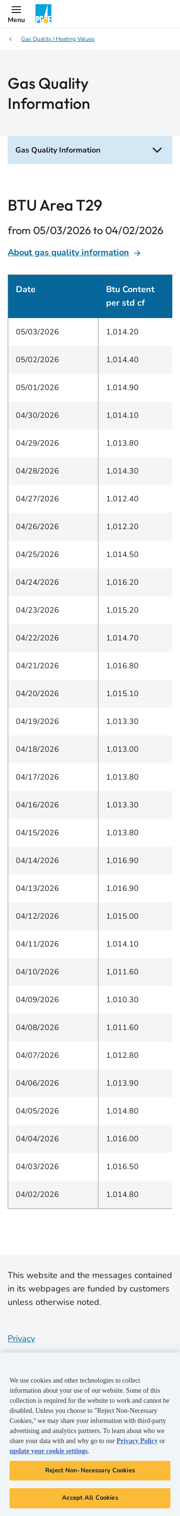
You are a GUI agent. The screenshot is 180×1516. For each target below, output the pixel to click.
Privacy (21, 1338)
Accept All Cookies (90, 1497)
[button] (16, 14)
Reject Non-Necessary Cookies (90, 1470)
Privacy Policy (137, 1441)
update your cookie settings (49, 1451)
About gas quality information (75, 252)
